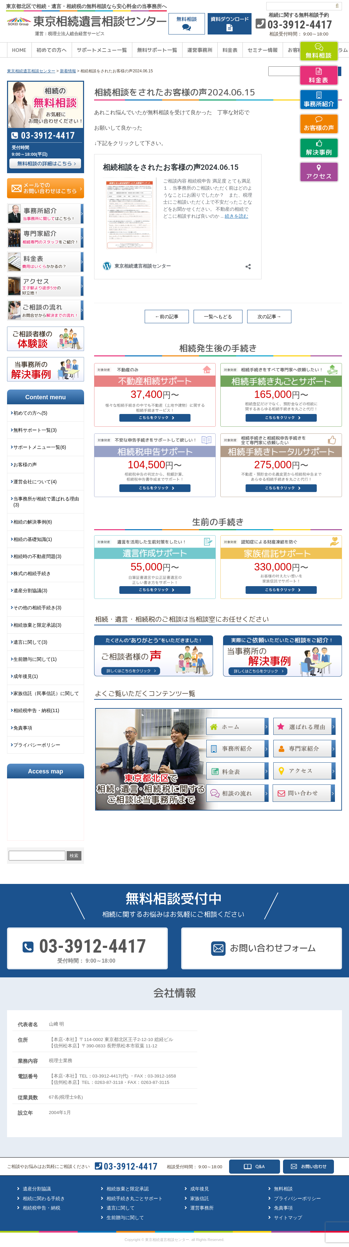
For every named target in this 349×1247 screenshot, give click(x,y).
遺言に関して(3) (30, 642)
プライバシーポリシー (36, 745)
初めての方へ (52, 50)
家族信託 (199, 1198)
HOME (19, 50)
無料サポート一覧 (157, 50)
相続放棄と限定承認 (128, 1188)
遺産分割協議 (37, 1188)
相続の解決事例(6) (32, 522)
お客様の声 (25, 464)
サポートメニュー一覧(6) (39, 447)
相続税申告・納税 (41, 1207)
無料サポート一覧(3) (35, 430)
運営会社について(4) (35, 481)
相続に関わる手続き (44, 1198)
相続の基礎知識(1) (32, 539)
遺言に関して (121, 1207)
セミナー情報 (263, 50)
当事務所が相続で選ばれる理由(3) (46, 501)
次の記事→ (269, 316)
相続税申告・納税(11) (36, 710)
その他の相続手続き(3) (37, 607)
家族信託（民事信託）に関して (46, 693)
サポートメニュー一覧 (102, 50)
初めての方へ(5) (30, 413)
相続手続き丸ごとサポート (135, 1198)
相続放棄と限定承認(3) (37, 625)
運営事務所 (199, 50)
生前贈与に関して (125, 1217)
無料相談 (283, 1188)
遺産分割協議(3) (30, 590)
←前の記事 (167, 316)
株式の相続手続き (32, 573)
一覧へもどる (218, 316)
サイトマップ (288, 1217)
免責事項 (22, 728)
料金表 (229, 50)
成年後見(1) (25, 676)
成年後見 (199, 1188)
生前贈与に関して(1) (35, 659)
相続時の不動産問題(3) (37, 556)
